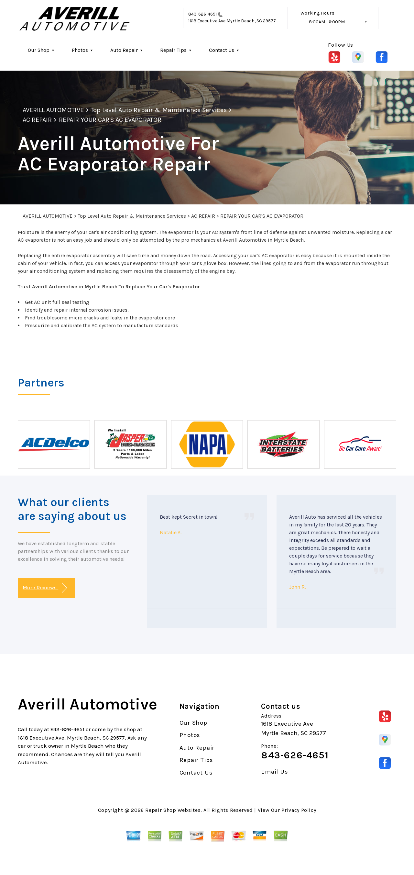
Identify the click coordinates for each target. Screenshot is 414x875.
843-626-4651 (202, 14)
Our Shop (38, 50)
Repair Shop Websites (173, 810)
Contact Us (221, 50)
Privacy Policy (298, 810)
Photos (80, 50)
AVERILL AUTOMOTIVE (53, 110)
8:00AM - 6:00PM (327, 22)
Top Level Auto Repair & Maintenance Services (159, 110)
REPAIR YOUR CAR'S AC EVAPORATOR (110, 119)
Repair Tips (173, 50)
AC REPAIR (37, 119)
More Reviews (45, 587)
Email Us (274, 772)
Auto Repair (124, 50)
